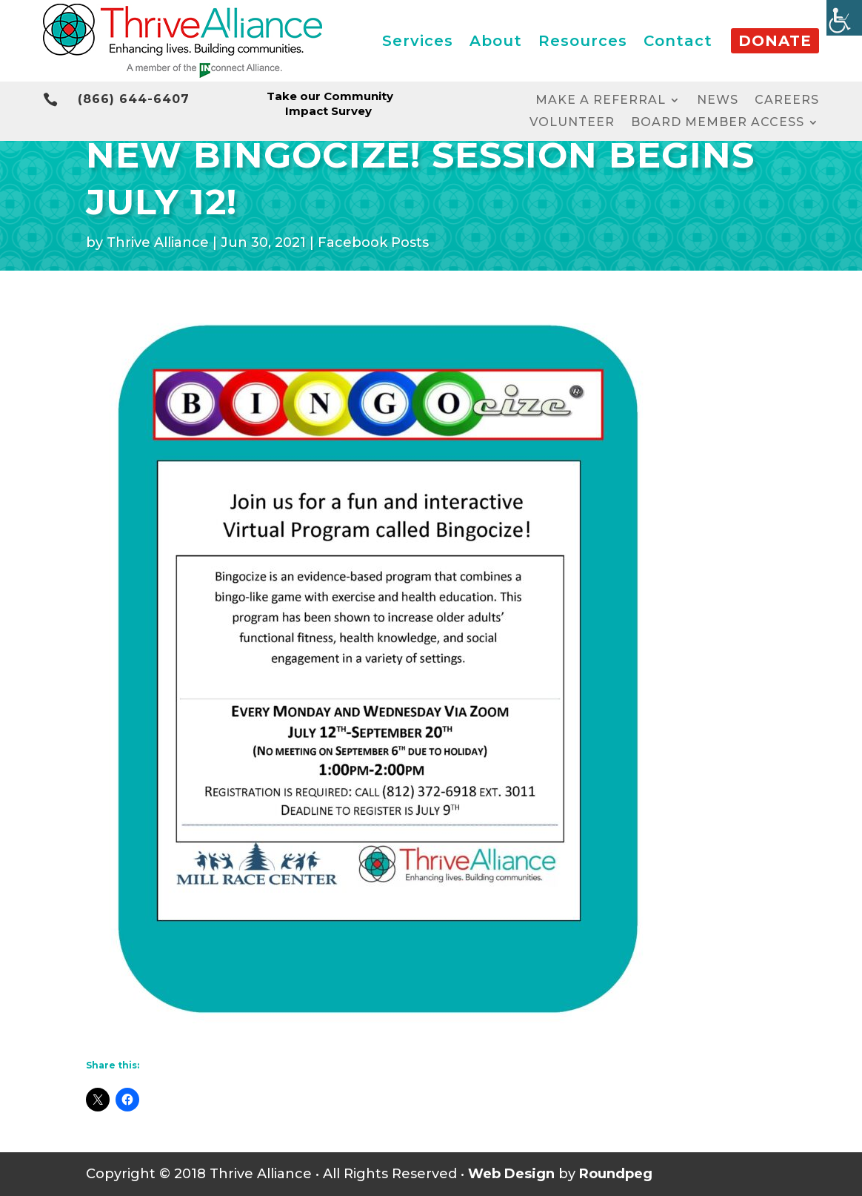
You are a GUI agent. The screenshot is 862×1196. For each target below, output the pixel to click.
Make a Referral (600, 101)
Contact (678, 41)
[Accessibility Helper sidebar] (844, 18)
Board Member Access (717, 123)
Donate (775, 41)
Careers (787, 101)
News (717, 101)
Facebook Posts (373, 242)
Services (417, 41)
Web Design (511, 1174)
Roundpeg (615, 1174)
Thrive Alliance (158, 242)
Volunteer (572, 123)
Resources (582, 41)
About (496, 41)
